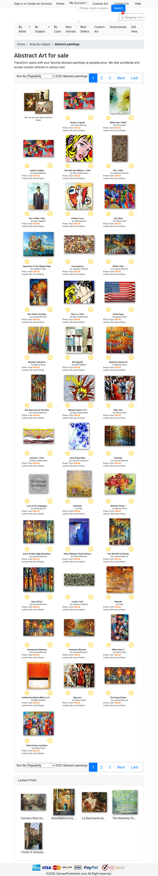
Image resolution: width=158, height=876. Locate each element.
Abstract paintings (67, 44)
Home (60, 3)
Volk (80, 508)
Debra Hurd (121, 221)
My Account (78, 3)
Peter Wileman (80, 556)
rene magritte (40, 221)
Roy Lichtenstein (80, 173)
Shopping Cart (131, 16)
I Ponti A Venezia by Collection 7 (42, 852)
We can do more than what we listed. (38, 118)
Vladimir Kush (39, 269)
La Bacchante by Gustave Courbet (104, 818)
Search (118, 8)
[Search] (94, 8)
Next (121, 78)
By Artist (22, 29)
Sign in (18, 3)
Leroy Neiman (80, 125)
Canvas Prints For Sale (41, 15)
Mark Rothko (39, 700)
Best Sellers (84, 29)
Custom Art (99, 29)
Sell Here (134, 29)
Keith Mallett (80, 365)
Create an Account (39, 3)
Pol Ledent (121, 125)
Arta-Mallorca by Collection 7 (70, 818)
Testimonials (117, 27)
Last (134, 78)
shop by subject (39, 44)
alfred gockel (80, 221)
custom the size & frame (74, 130)
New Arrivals (71, 29)
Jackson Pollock (120, 173)
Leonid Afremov (121, 269)
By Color (57, 29)
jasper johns (121, 317)
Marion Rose (40, 365)
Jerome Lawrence (80, 460)
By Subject (40, 29)
